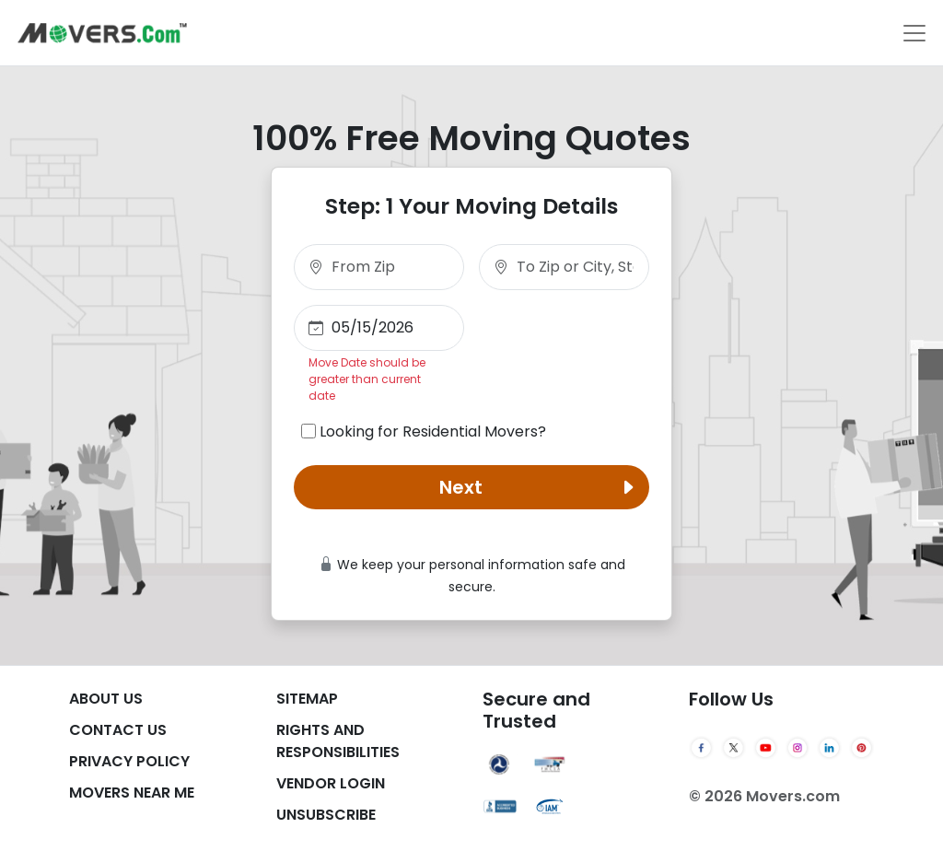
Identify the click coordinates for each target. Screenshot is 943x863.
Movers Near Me (131, 792)
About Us (106, 698)
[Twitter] (733, 748)
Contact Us (118, 730)
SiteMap (307, 698)
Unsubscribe (326, 814)
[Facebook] (701, 748)
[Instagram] (798, 748)
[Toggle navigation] (914, 33)
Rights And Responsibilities (338, 741)
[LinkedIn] (829, 748)
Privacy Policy (129, 761)
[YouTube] (765, 748)
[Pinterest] (861, 748)
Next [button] (540, 487)
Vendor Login (330, 783)
